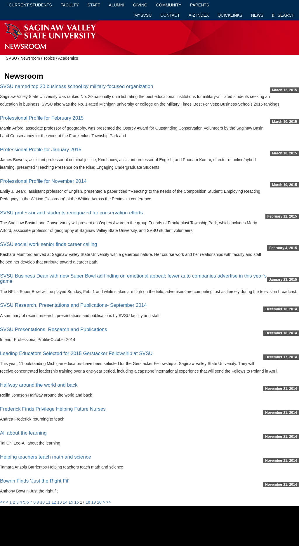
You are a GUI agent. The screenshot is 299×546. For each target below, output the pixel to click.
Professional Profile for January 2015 (40, 149)
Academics (68, 58)
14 (65, 502)
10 (42, 502)
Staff (94, 5)
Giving (140, 5)
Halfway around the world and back (39, 385)
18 (88, 502)
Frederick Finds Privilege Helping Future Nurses (53, 409)
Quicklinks (230, 15)
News (257, 15)
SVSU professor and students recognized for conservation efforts (71, 213)
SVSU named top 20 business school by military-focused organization (76, 86)
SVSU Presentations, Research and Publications (53, 329)
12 (53, 502)
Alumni (116, 5)
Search (283, 15)
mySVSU (143, 15)
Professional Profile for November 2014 (43, 181)
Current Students (30, 5)
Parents (199, 5)
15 (71, 502)
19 (93, 502)
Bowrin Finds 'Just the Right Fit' (34, 481)
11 (48, 502)
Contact (170, 15)
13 (59, 502)
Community (168, 5)
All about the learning (23, 433)
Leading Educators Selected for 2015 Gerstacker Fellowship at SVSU (76, 353)
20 (99, 502)
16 (76, 502)
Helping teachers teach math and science (45, 457)
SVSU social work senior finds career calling (48, 244)
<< (2, 502)
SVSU (11, 58)
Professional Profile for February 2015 (42, 118)
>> (108, 502)
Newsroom (30, 58)
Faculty (70, 5)
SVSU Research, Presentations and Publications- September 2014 (73, 305)
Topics (49, 58)
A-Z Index (199, 15)
